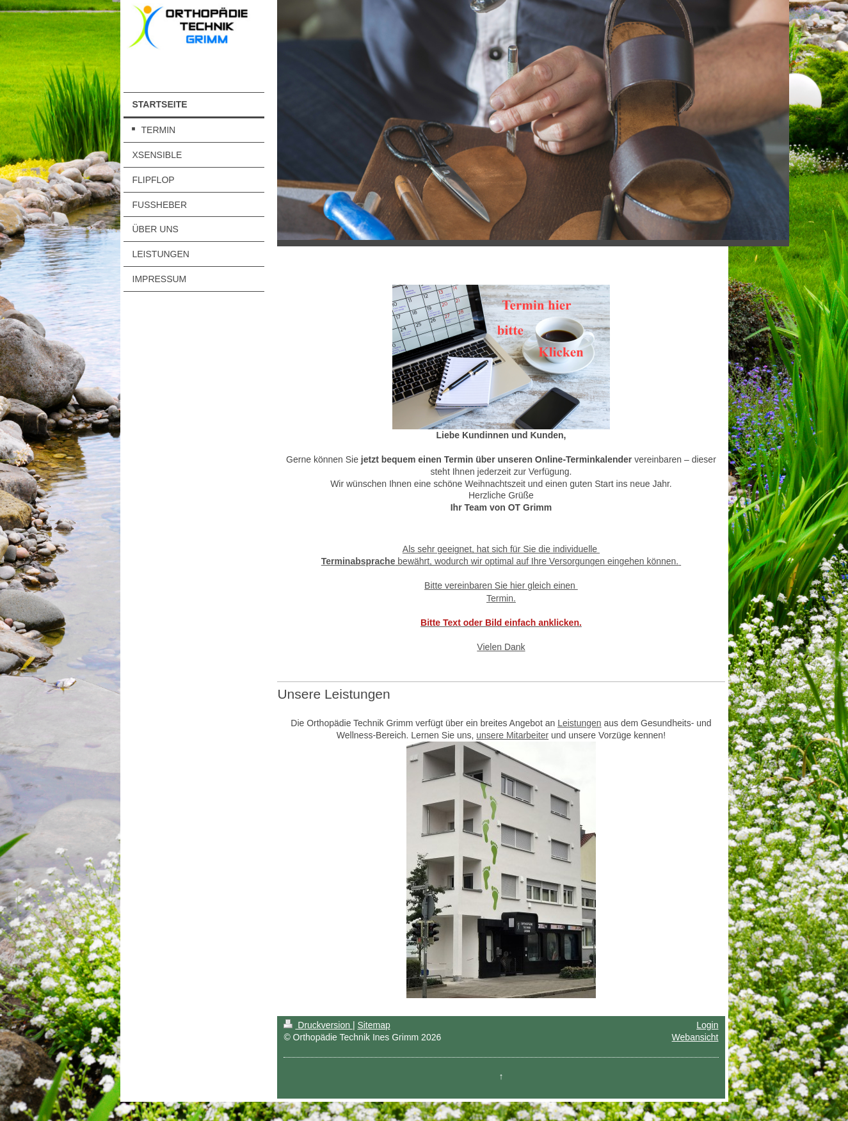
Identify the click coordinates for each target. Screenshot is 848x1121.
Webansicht (695, 1037)
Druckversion (318, 1025)
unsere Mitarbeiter (512, 735)
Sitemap (373, 1025)
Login (707, 1025)
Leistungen (579, 723)
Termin (499, 598)
